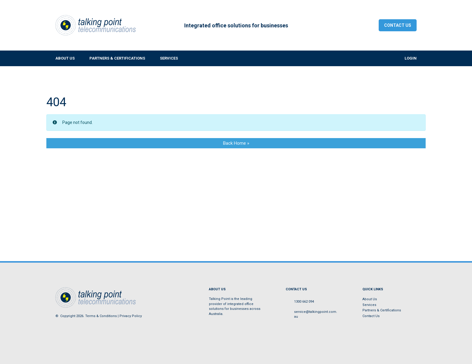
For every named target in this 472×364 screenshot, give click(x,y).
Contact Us (397, 25)
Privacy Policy (131, 316)
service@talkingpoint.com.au (315, 314)
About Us (369, 299)
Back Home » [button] (236, 143)
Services (369, 305)
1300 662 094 (304, 302)
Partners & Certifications (381, 310)
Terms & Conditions (101, 316)
